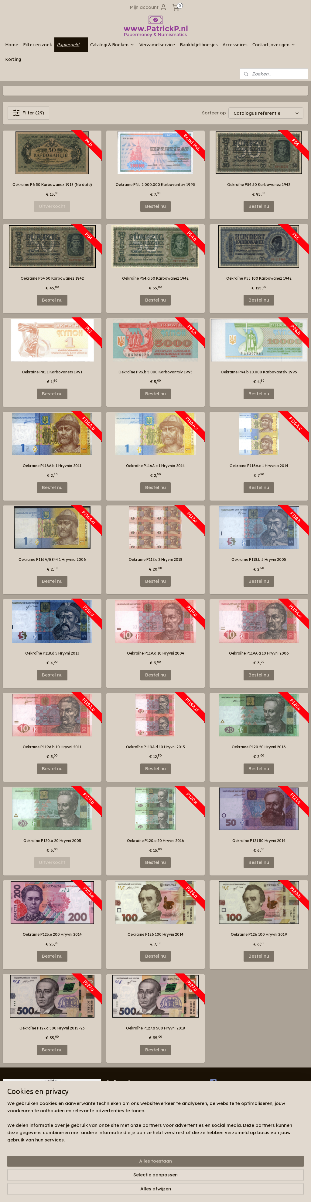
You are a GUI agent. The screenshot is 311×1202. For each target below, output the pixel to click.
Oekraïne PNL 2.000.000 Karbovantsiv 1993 (155, 184)
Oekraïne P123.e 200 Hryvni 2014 (52, 934)
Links (111, 1103)
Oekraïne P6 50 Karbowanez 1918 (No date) (52, 184)
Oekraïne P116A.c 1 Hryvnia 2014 (155, 465)
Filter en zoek (37, 44)
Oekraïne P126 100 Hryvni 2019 (259, 934)
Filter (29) (28, 113)
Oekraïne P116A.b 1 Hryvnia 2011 (52, 465)
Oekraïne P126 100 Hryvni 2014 (155, 934)
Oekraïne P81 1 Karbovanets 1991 (52, 372)
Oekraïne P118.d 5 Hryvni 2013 (52, 653)
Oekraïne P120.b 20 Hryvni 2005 (52, 840)
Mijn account (148, 7)
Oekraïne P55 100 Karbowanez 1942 (259, 278)
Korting (13, 59)
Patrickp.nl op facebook (236, 1082)
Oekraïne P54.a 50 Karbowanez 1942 (155, 278)
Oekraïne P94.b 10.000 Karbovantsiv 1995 (259, 372)
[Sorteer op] (266, 113)
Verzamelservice (157, 44)
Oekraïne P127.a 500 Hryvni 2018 (155, 1028)
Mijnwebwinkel (232, 1191)
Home (11, 44)
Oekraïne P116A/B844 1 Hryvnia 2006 (52, 559)
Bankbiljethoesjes (199, 44)
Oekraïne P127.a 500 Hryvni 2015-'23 (52, 1028)
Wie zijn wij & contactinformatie (135, 1091)
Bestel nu (155, 206)
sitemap (144, 1191)
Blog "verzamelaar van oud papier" (138, 1097)
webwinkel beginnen (179, 1191)
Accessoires (235, 44)
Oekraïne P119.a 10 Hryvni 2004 (155, 653)
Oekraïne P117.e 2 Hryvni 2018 (155, 559)
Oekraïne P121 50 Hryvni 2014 (258, 840)
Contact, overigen (274, 44)
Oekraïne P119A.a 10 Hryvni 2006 (259, 653)
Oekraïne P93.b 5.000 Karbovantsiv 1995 (155, 372)
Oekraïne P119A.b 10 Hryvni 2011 (52, 747)
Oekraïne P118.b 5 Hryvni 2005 (258, 559)
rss (156, 1191)
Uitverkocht (52, 206)
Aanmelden (20, 1160)
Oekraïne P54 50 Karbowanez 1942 (258, 184)
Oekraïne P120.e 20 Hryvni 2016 (155, 840)
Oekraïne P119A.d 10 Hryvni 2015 (155, 747)
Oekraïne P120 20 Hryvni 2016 (259, 747)
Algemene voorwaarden (128, 1108)
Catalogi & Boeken (112, 44)
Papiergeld (71, 44)
